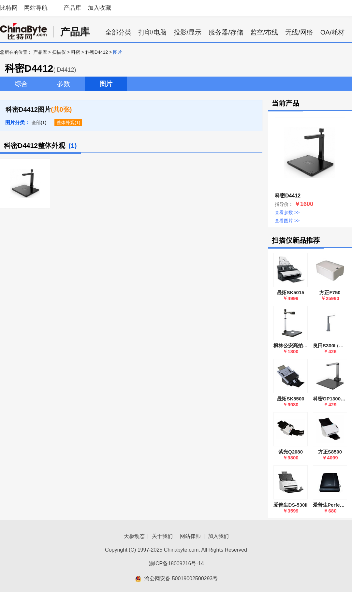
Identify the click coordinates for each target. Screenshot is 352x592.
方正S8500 (330, 452)
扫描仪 (59, 52)
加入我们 (218, 536)
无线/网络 (299, 32)
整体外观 (65, 122)
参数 (63, 83)
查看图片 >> (287, 220)
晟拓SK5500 (290, 398)
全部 (36, 122)
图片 (105, 83)
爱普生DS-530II (290, 505)
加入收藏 (99, 8)
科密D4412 (96, 52)
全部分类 (118, 32)
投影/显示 (188, 32)
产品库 (72, 8)
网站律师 (190, 536)
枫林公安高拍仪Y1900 (297, 345)
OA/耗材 (332, 32)
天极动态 (134, 536)
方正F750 (329, 292)
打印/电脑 (153, 32)
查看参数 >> (287, 212)
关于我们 (162, 536)
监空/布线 (264, 32)
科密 (75, 52)
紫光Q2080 (290, 452)
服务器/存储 (226, 32)
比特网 (9, 8)
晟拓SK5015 (290, 292)
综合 (21, 83)
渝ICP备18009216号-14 (176, 563)
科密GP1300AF (330, 398)
